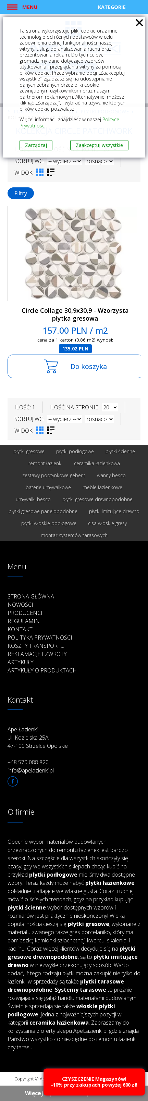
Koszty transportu (36, 646)
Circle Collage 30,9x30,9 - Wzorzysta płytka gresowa (75, 314)
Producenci (25, 613)
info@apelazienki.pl (31, 770)
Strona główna (31, 596)
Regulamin (24, 621)
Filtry (20, 193)
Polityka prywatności (40, 637)
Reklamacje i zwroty (37, 654)
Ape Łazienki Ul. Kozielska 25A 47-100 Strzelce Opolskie (38, 738)
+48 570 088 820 (28, 762)
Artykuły (21, 662)
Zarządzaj (36, 145)
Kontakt (20, 629)
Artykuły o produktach (42, 670)
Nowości (20, 604)
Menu (29, 6)
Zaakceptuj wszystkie (99, 145)
